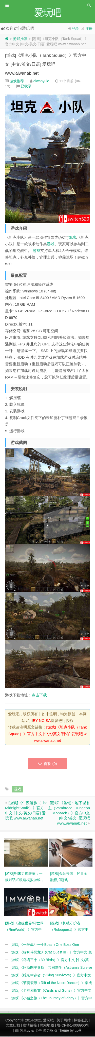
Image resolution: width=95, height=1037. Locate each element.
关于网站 (63, 1021)
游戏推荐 (20, 39)
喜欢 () (47, 764)
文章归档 (13, 1026)
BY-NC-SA (42, 721)
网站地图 (47, 1026)
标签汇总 (81, 1021)
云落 (78, 1031)
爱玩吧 (48, 1021)
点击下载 (39, 695)
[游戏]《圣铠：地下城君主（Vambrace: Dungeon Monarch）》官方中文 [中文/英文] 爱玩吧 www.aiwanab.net (69, 813)
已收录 (26, 87)
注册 (88, 29)
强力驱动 (50, 1031)
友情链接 (30, 1026)
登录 (75, 29)
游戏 (72, 238)
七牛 (38, 1031)
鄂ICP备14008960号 (73, 1026)
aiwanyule (41, 81)
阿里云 (25, 1031)
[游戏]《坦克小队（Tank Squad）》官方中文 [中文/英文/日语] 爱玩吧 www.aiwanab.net (45, 64)
